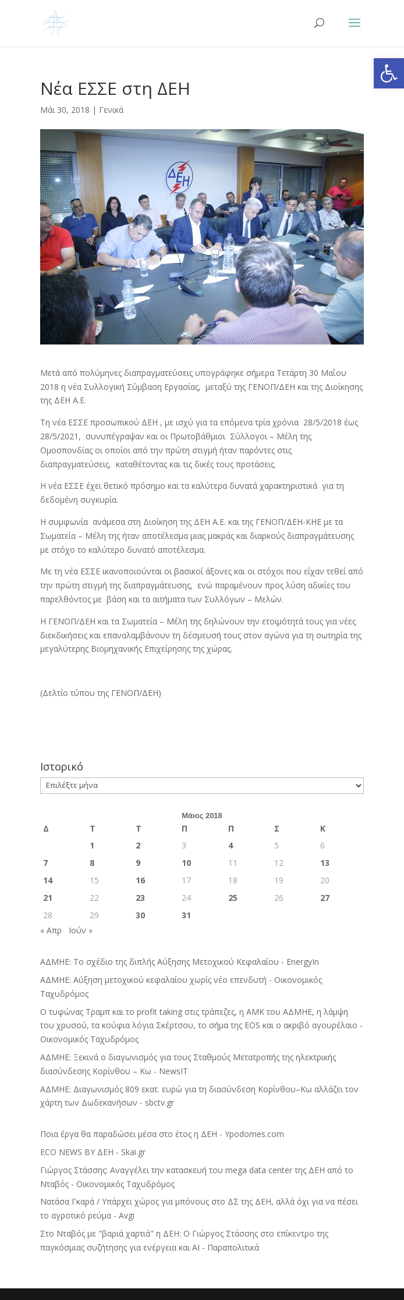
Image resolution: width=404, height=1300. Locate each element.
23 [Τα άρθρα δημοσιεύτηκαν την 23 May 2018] (140, 897)
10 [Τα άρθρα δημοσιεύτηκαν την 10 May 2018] (186, 862)
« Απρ (51, 930)
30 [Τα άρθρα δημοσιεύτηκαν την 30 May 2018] (140, 915)
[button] (389, 73)
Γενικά (111, 109)
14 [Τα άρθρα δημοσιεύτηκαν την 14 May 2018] (47, 880)
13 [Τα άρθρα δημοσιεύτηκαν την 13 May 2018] (324, 862)
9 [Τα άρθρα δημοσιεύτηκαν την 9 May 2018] (138, 862)
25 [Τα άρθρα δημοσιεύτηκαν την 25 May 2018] (233, 897)
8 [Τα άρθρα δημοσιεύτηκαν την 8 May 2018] (92, 862)
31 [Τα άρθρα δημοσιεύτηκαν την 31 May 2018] (186, 915)
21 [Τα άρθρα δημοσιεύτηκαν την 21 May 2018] (47, 897)
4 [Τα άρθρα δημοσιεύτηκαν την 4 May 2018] (230, 845)
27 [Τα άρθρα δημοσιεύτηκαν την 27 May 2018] (324, 897)
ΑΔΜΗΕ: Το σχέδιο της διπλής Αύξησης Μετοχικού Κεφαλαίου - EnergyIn (179, 961)
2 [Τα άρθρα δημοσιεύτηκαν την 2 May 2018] (138, 845)
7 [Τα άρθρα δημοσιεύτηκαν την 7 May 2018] (45, 862)
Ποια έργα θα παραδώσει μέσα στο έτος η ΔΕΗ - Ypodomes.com (162, 1133)
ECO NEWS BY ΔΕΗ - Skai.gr (93, 1151)
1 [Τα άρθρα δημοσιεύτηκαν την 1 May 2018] (92, 845)
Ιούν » (81, 930)
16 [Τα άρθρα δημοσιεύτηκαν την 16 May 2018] (140, 880)
